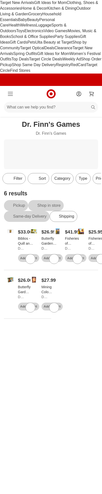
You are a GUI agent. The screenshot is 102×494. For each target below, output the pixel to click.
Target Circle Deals (45, 59)
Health (14, 25)
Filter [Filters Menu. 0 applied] (14, 179)
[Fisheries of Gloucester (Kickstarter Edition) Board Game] (73, 241)
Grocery (35, 14)
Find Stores (20, 70)
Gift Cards (18, 42)
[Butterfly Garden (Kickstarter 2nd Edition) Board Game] (50, 241)
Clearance (64, 48)
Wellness (28, 25)
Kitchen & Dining (61, 8)
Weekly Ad (71, 59)
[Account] (78, 93)
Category (62, 178)
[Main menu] (10, 93)
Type (83, 178)
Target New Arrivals (17, 2)
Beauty (33, 20)
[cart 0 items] (91, 93)
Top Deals (20, 59)
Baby (22, 20)
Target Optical (32, 48)
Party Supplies (67, 36)
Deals (49, 48)
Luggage (43, 25)
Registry (63, 65)
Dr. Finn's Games (21, 248)
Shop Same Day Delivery (34, 65)
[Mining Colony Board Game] (46, 290)
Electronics (34, 31)
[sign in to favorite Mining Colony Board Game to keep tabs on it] (54, 307)
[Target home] (51, 94)
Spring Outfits (25, 54)
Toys (20, 31)
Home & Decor (34, 8)
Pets (31, 42)
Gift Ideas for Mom (50, 2)
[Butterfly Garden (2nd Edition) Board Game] (24, 290)
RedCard (78, 65)
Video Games (56, 31)
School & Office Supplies (32, 36)
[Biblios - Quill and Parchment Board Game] (26, 241)
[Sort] (38, 178)
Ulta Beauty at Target (53, 42)
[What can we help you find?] (51, 107)
